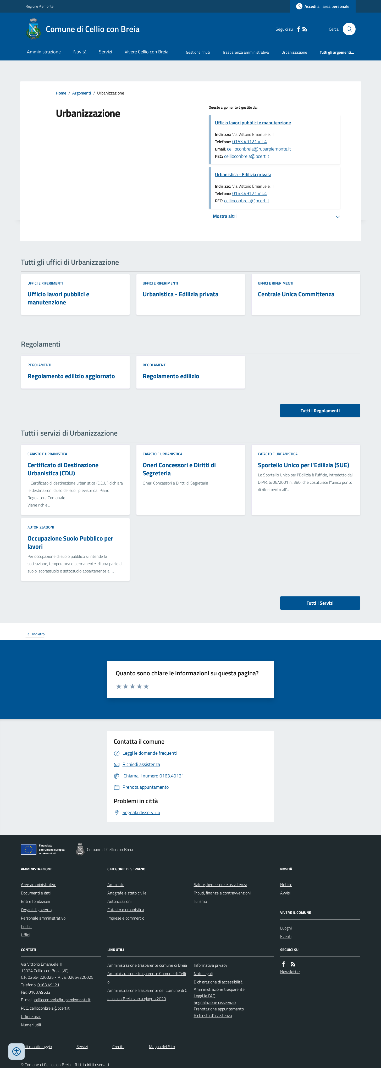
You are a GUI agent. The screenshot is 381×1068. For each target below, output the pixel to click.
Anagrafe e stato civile (126, 893)
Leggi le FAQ (205, 996)
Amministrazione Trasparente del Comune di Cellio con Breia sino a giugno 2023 (147, 994)
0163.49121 (48, 985)
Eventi (285, 936)
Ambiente (115, 884)
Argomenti (81, 93)
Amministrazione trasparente (219, 989)
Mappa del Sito (162, 1046)
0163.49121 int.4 (249, 141)
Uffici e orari (31, 1016)
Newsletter (290, 972)
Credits (118, 1046)
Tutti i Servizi (320, 603)
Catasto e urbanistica (47, 454)
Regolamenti (39, 365)
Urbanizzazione (294, 52)
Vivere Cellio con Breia (146, 51)
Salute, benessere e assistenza (220, 884)
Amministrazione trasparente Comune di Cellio (146, 977)
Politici (26, 926)
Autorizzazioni (40, 527)
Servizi (105, 51)
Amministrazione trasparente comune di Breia (147, 965)
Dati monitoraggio (36, 1046)
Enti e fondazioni (35, 901)
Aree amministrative (38, 884)
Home (61, 93)
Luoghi (286, 928)
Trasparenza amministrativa (245, 52)
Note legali (203, 973)
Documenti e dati (36, 893)
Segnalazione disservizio (215, 1002)
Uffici (25, 935)
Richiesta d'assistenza (213, 1015)
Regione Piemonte (39, 6)
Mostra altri (224, 216)
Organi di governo (36, 909)
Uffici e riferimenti (45, 283)
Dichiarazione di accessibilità (218, 982)
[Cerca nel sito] (347, 29)
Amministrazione (44, 51)
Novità (79, 51)
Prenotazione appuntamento (219, 1009)
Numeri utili (31, 1025)
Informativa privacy (210, 965)
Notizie (286, 884)
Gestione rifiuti (198, 52)
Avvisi (285, 893)
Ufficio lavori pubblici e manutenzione (253, 122)
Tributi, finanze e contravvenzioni (222, 893)
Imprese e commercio (125, 918)
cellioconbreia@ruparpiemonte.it (259, 148)
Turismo (200, 901)
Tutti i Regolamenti (320, 410)
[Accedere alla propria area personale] (323, 6)
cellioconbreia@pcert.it (246, 156)
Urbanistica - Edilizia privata (243, 174)
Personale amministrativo (43, 918)
